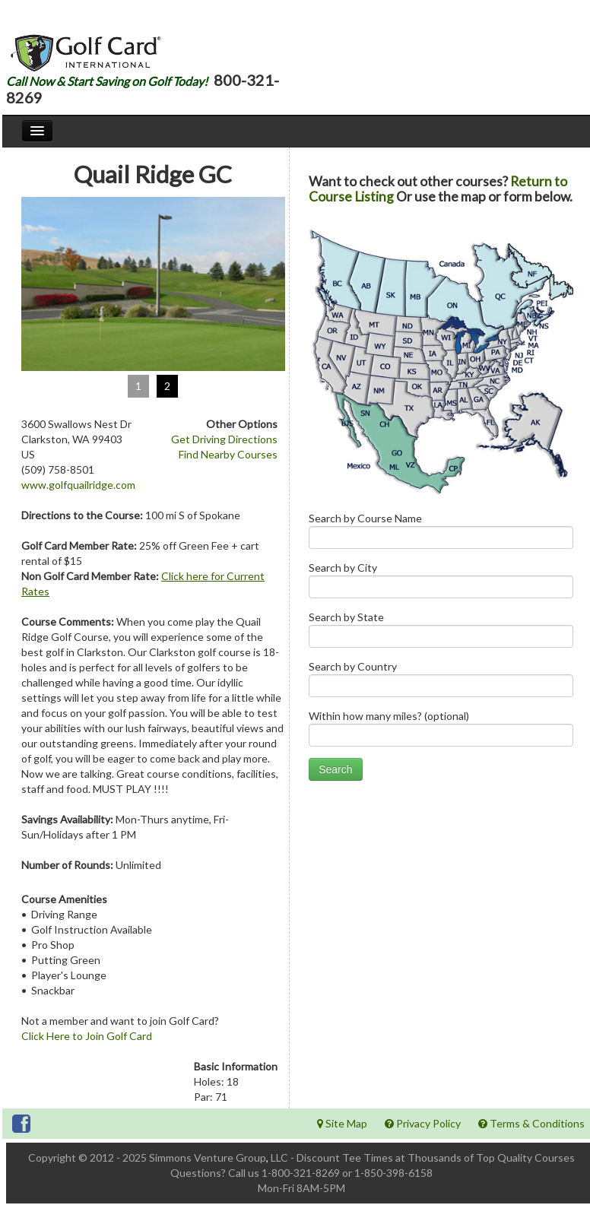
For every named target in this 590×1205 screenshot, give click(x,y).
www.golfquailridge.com (78, 484)
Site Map (342, 1123)
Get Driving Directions (224, 439)
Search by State (441, 632)
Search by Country (441, 682)
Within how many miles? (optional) (441, 731)
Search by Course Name (441, 534)
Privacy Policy (423, 1123)
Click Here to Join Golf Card (86, 1035)
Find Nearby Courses (228, 454)
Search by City (441, 583)
